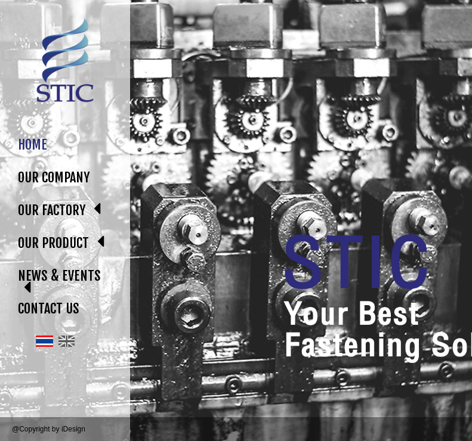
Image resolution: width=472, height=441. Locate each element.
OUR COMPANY (54, 177)
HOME (32, 144)
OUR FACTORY (51, 210)
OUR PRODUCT (53, 243)
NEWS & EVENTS (59, 276)
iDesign (73, 429)
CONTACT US (48, 308)
